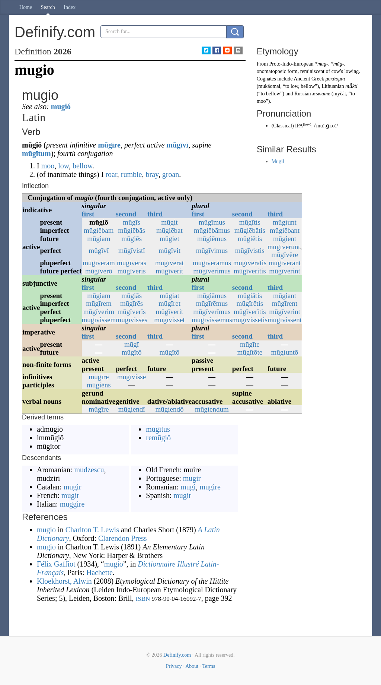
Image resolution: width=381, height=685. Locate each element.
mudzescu (89, 470)
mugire (210, 487)
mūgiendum (212, 409)
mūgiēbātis (249, 230)
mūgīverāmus (212, 263)
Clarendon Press (122, 538)
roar (111, 174)
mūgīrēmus (212, 303)
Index (70, 7)
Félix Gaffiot (56, 564)
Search (48, 7)
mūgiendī (131, 409)
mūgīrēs (131, 303)
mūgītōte (250, 352)
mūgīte (250, 344)
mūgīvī (177, 145)
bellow (82, 166)
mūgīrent (285, 303)
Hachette (99, 572)
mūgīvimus (212, 250)
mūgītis (249, 222)
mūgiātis (250, 295)
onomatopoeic (271, 71)
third (155, 214)
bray (152, 174)
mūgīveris (132, 271)
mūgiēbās (131, 230)
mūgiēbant (285, 230)
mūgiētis (250, 238)
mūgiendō (169, 409)
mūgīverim (98, 311)
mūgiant (284, 295)
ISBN (143, 598)
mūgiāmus (212, 295)
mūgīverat (169, 263)
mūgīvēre (284, 255)
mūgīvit (169, 250)
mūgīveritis (250, 271)
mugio (46, 530)
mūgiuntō (284, 352)
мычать (321, 93)
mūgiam (98, 238)
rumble (131, 174)
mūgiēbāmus (212, 230)
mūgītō (132, 352)
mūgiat (169, 295)
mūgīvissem (99, 320)
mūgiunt (284, 222)
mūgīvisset (169, 320)
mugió (61, 106)
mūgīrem (99, 303)
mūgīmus (212, 222)
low (63, 166)
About (191, 666)
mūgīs (131, 222)
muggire (72, 504)
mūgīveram (99, 263)
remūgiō (158, 438)
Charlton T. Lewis (92, 530)
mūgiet (169, 238)
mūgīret (169, 303)
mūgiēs (131, 238)
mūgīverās (131, 263)
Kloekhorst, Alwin (64, 581)
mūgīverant (285, 263)
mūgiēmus (212, 238)
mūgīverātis (249, 263)
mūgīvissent (285, 320)
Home (25, 7)
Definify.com (177, 655)
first (88, 214)
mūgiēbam (98, 230)
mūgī (131, 344)
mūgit (169, 222)
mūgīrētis (249, 303)
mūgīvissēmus (212, 320)
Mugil (278, 161)
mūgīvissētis (250, 320)
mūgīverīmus (211, 311)
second (126, 214)
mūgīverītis (250, 311)
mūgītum (36, 153)
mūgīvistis (250, 250)
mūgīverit (169, 271)
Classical (282, 126)
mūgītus (158, 429)
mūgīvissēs (131, 320)
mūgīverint (284, 271)
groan (170, 174)
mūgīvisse (131, 377)
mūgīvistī (131, 250)
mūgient (284, 238)
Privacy (174, 666)
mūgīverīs (132, 311)
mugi (188, 487)
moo (48, 166)
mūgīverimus (211, 271)
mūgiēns (99, 385)
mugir (72, 487)
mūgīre (109, 145)
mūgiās (131, 295)
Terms (208, 666)
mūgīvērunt (284, 247)
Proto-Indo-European (291, 64)
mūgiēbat (169, 230)
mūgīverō (98, 271)
